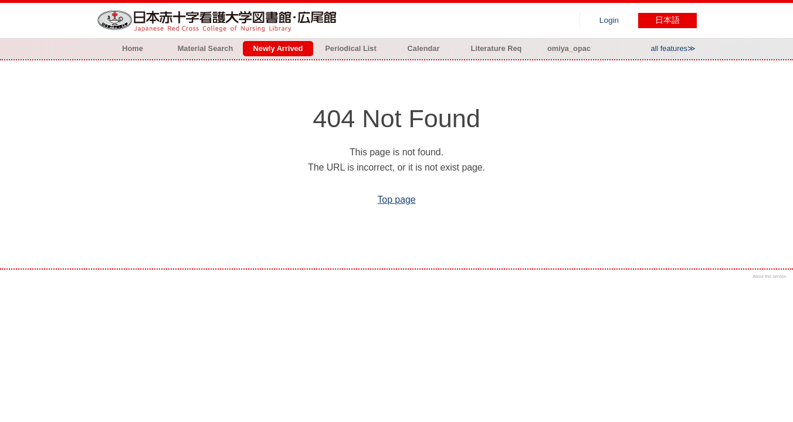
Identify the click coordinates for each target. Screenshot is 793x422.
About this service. (770, 276)
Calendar (424, 48)
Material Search (205, 48)
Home (132, 48)
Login (609, 20)
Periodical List (350, 48)
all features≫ (673, 48)
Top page (396, 200)
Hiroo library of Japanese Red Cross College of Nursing (219, 20)
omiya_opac (569, 48)
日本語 (667, 20)
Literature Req (496, 48)
